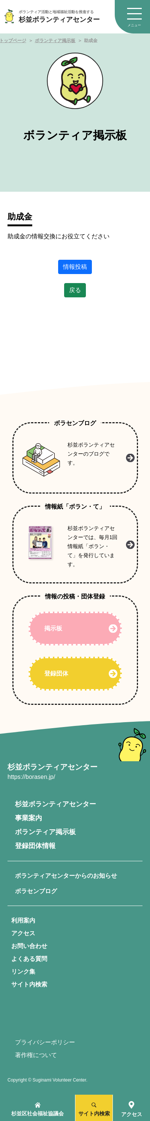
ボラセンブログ (36, 891)
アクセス (23, 933)
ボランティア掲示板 (55, 40)
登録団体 (56, 673)
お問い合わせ (29, 946)
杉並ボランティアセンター (55, 804)
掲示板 (53, 628)
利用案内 (23, 920)
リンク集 (23, 971)
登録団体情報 (35, 846)
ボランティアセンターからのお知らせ (66, 876)
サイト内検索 (29, 984)
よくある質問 (29, 959)
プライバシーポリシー (45, 1042)
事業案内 (28, 818)
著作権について (36, 1055)
